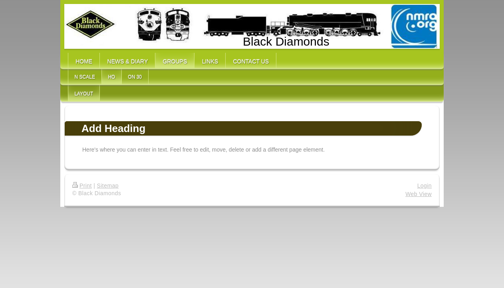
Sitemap (108, 185)
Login (424, 185)
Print (82, 185)
